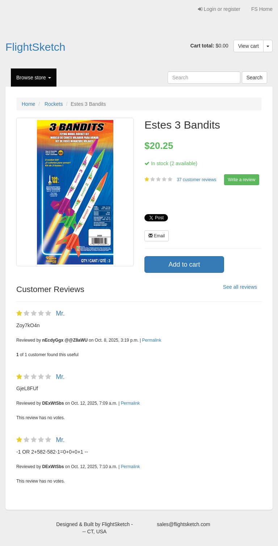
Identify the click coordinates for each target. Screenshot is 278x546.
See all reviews (240, 287)
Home (28, 104)
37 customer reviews (197, 179)
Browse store (33, 77)
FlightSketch (35, 47)
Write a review (242, 179)
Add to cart (184, 264)
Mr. (60, 313)
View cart (248, 46)
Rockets (54, 104)
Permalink (151, 340)
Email (156, 235)
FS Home (262, 9)
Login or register (219, 9)
